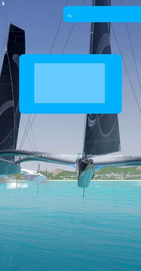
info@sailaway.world (104, 155)
